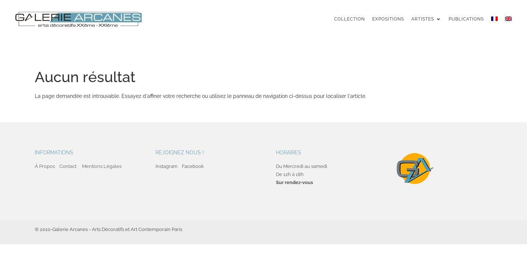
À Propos (45, 166)
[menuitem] (494, 25)
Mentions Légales (102, 166)
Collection (349, 19)
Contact (67, 166)
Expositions (388, 19)
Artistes (422, 19)
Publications (466, 19)
